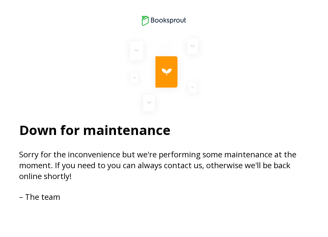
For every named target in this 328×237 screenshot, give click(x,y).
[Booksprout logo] (164, 21)
